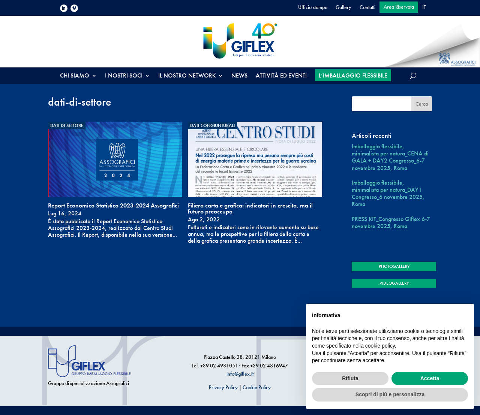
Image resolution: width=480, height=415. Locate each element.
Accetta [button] (430, 378)
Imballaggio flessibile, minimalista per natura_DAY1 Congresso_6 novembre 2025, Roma (388, 193)
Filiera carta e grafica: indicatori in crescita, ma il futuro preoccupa (250, 208)
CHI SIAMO (74, 76)
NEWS (239, 76)
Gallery (343, 7)
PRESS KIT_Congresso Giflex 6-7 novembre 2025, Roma (391, 222)
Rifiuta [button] (350, 378)
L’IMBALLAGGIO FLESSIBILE (353, 75)
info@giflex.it (240, 373)
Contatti (367, 7)
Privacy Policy (223, 387)
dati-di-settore (66, 125)
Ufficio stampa (312, 7)
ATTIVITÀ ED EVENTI (281, 76)
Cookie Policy (257, 387)
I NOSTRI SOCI (123, 76)
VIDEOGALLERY (394, 283)
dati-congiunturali (212, 125)
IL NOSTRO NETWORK (187, 76)
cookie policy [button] (380, 346)
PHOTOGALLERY (394, 266)
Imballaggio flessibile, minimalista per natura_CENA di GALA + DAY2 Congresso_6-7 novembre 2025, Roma (390, 157)
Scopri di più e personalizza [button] (390, 394)
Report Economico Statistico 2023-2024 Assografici (113, 205)
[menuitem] (424, 8)
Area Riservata (399, 7)
